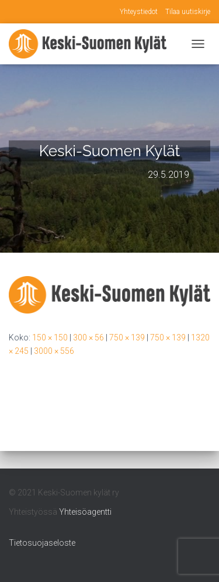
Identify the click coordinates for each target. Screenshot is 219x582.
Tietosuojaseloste (42, 542)
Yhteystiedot (139, 12)
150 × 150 (50, 337)
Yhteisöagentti (85, 511)
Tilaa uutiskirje (187, 12)
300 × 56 (88, 337)
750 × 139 (127, 337)
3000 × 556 (54, 351)
